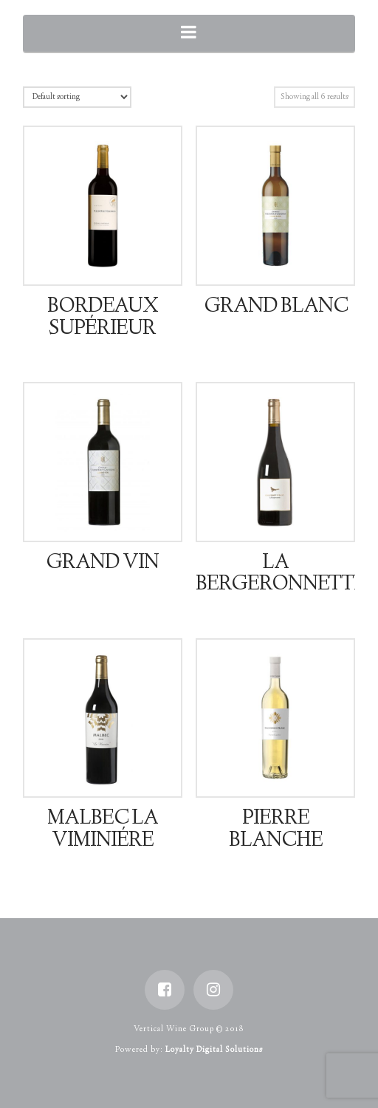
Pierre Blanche (276, 830)
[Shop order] (77, 97)
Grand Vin (102, 564)
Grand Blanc (276, 307)
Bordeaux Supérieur (102, 318)
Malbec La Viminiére (102, 830)
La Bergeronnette (280, 575)
